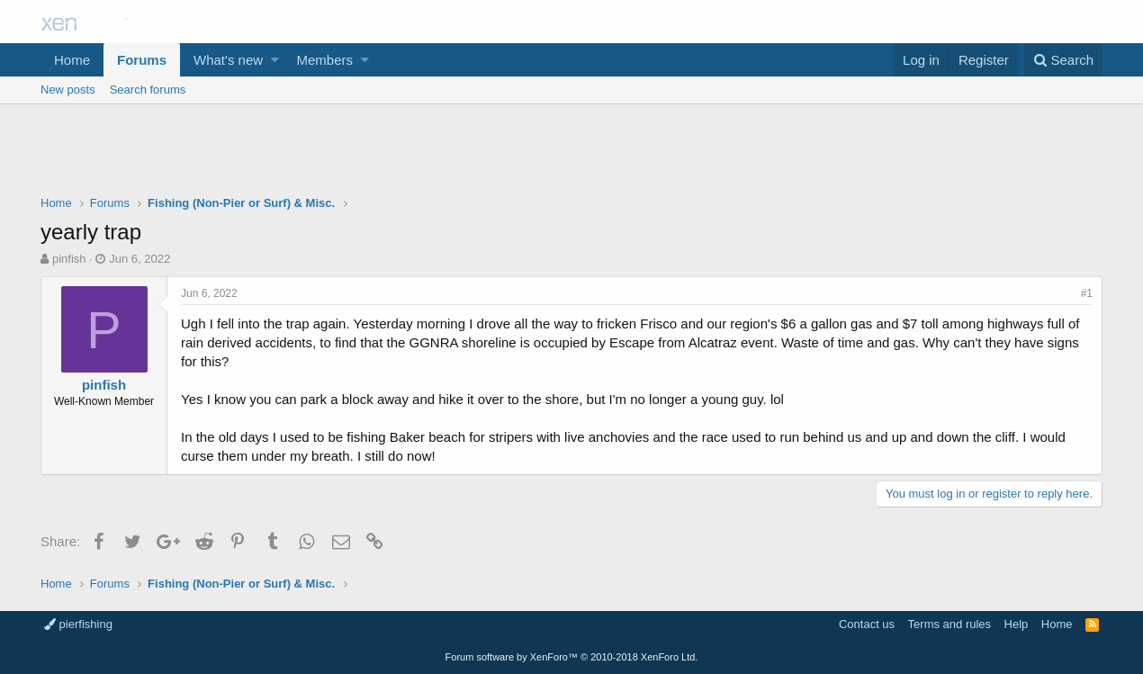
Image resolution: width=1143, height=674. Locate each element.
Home (72, 59)
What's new (228, 59)
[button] (275, 59)
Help (1016, 624)
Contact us (867, 624)
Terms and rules (949, 624)
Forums (141, 59)
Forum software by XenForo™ (572, 657)
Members (325, 59)
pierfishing (78, 624)
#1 (1087, 293)
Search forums (148, 89)
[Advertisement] (571, 153)
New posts (67, 89)
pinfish (69, 258)
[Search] (1063, 59)
